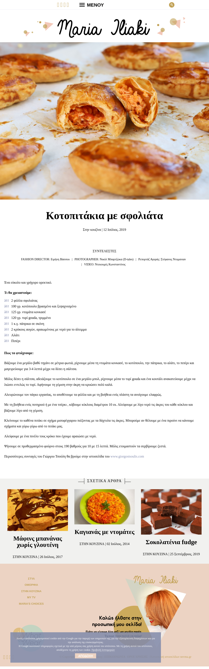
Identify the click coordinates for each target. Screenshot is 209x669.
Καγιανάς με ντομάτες (104, 534)
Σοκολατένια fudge (171, 542)
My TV (31, 599)
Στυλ (31, 581)
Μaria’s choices (31, 606)
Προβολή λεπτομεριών (116, 650)
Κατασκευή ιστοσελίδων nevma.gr (178, 659)
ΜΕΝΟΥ (89, 5)
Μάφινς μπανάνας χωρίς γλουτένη (38, 541)
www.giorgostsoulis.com (147, 456)
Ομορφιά (31, 587)
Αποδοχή (86, 656)
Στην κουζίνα (89, 229)
